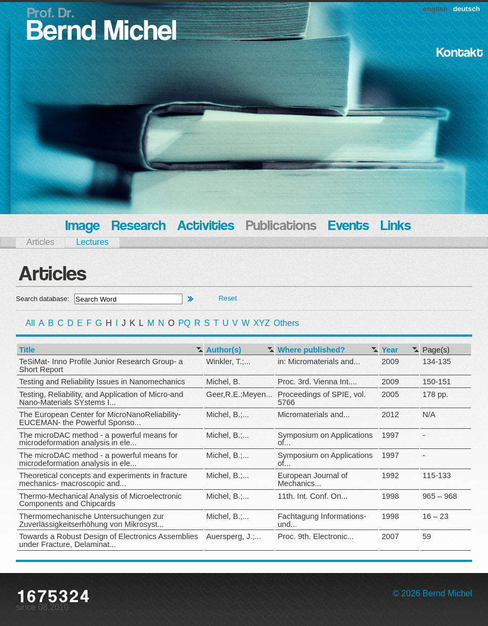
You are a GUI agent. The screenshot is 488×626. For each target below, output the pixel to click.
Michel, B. (223, 381)
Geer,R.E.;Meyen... (239, 394)
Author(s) (223, 350)
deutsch (466, 9)
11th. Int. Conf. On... (312, 496)
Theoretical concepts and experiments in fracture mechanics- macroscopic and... (103, 479)
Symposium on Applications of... (324, 439)
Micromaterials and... (313, 414)
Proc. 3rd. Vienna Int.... (317, 381)
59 (426, 536)
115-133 (436, 475)
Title (27, 350)
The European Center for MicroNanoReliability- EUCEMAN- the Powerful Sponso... (100, 418)
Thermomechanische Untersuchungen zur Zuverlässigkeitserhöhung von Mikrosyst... (91, 520)
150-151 (436, 381)
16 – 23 (435, 516)
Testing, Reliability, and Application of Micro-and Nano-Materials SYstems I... (101, 398)
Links (396, 226)
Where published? (311, 350)
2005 (390, 394)
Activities (205, 226)
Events (348, 226)
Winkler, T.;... (228, 361)
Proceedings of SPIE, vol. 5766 (321, 398)
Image (82, 226)
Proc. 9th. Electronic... (315, 536)
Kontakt (460, 53)
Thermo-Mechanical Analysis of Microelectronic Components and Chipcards (100, 500)
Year (389, 350)
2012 (390, 414)
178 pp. (435, 394)
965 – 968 (439, 496)
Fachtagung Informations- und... (321, 520)
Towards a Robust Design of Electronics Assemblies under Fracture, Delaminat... (108, 540)
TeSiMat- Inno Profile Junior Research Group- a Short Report (101, 365)
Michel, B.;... (227, 414)
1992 (390, 475)
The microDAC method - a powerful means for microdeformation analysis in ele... (98, 439)
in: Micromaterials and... (318, 361)
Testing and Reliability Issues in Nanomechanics (102, 381)
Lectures (92, 241)
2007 (390, 536)
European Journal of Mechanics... (312, 479)
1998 (390, 496)
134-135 (436, 361)
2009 (390, 361)
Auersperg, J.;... (233, 536)
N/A (428, 414)
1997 (390, 435)
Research (138, 226)
